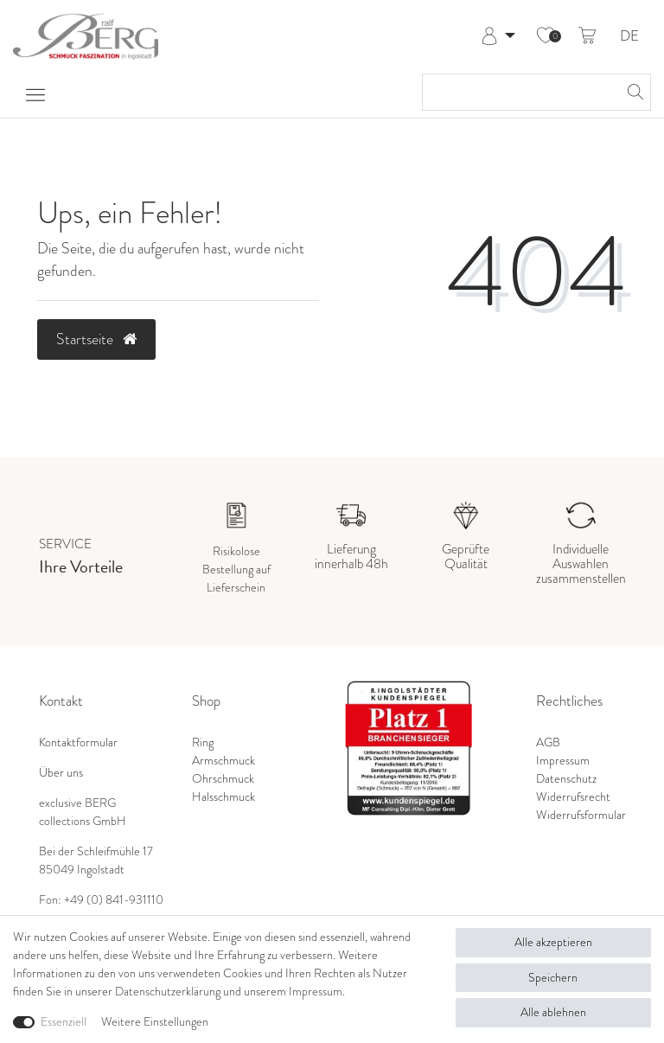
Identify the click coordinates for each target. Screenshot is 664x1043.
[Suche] (633, 92)
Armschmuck (223, 760)
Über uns (61, 772)
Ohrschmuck (223, 778)
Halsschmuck (223, 796)
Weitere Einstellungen (154, 1021)
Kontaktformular (78, 742)
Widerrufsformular (581, 814)
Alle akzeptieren (553, 941)
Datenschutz (566, 778)
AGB (548, 742)
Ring (203, 742)
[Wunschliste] (545, 36)
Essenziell (63, 1021)
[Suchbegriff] (519, 92)
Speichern (553, 977)
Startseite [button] (96, 339)
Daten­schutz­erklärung (167, 991)
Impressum (563, 760)
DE (629, 36)
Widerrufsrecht (573, 796)
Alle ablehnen (553, 1012)
